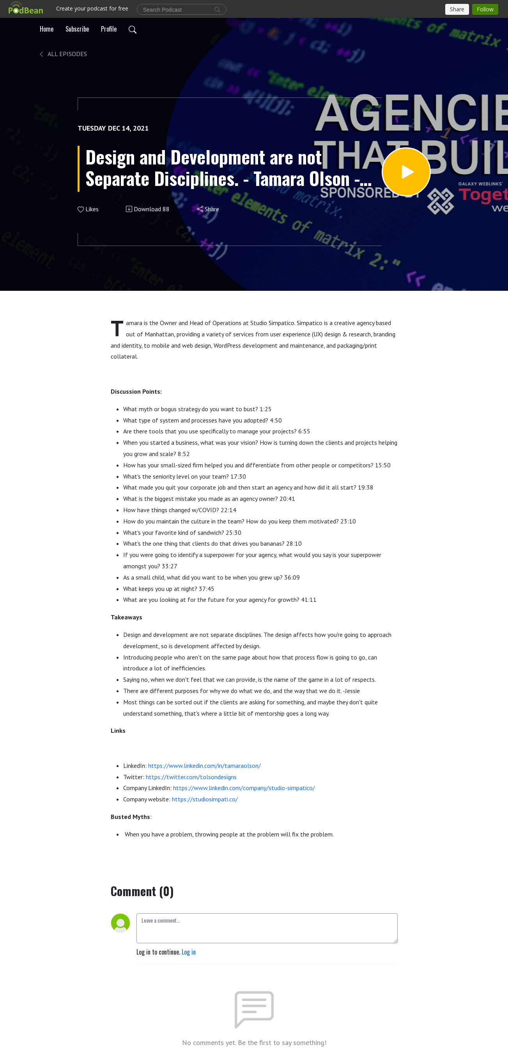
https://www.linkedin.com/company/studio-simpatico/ (244, 788)
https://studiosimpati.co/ (205, 799)
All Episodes (62, 54)
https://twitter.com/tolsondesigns (191, 777)
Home (46, 29)
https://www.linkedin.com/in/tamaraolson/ (204, 765)
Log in (189, 952)
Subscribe (77, 29)
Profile (109, 29)
